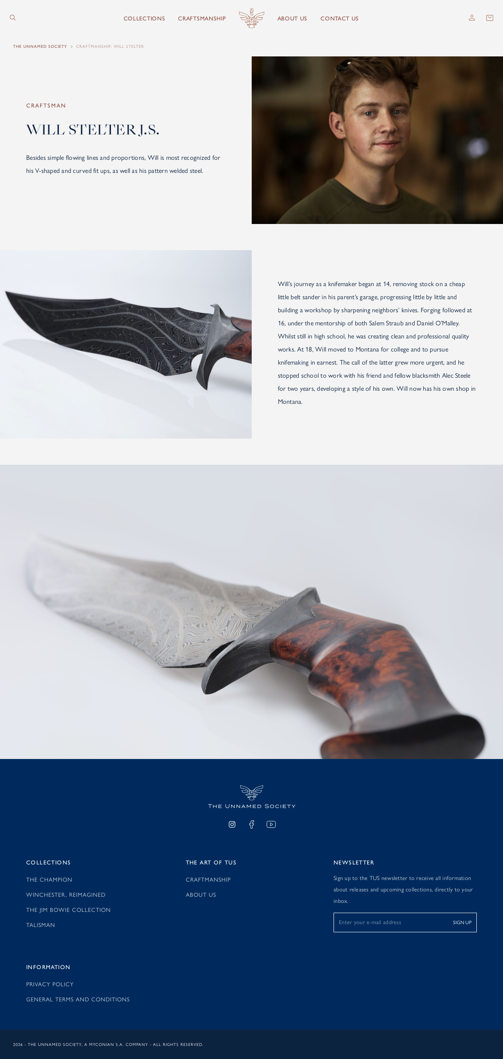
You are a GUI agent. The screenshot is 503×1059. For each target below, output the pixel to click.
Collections (144, 18)
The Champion (49, 879)
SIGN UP (462, 922)
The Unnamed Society (40, 46)
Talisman (40, 924)
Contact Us (339, 18)
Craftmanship (208, 879)
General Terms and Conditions (78, 999)
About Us (201, 894)
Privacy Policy (50, 984)
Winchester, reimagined (66, 894)
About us (292, 18)
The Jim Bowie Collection (68, 909)
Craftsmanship (202, 18)
